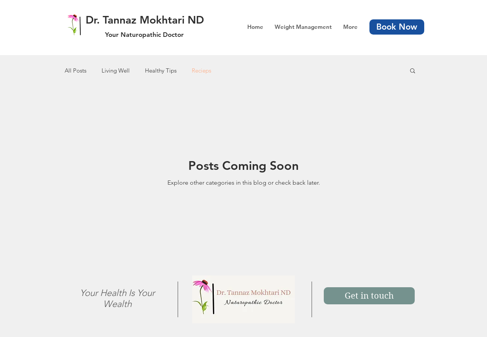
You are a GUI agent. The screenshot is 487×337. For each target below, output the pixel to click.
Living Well (116, 70)
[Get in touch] (369, 295)
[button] (412, 71)
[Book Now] (396, 27)
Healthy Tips (161, 70)
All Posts (75, 70)
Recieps (201, 70)
